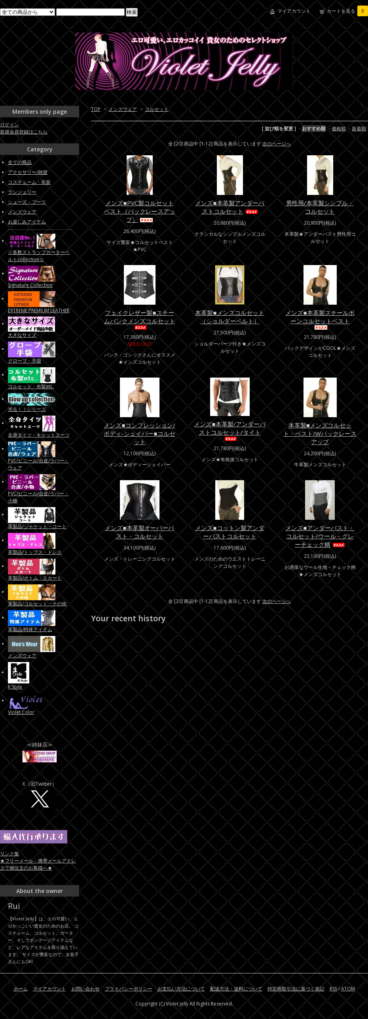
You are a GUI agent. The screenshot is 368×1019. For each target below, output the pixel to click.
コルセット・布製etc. (31, 386)
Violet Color (21, 712)
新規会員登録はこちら (23, 131)
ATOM (348, 988)
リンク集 (9, 853)
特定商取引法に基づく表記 (295, 988)
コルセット (157, 109)
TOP (96, 109)
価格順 (339, 128)
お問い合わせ (85, 988)
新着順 (359, 128)
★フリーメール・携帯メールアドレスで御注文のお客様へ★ (38, 864)
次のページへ (276, 143)
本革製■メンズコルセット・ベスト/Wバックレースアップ (320, 433)
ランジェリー (22, 192)
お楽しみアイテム (27, 221)
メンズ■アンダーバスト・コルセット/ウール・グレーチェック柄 (319, 536)
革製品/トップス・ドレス (35, 552)
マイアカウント (294, 11)
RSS (333, 988)
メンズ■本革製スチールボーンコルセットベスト (319, 319)
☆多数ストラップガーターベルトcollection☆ (39, 256)
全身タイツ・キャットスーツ (39, 434)
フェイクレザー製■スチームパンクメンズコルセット (139, 319)
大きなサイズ (22, 335)
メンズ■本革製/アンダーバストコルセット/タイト (229, 430)
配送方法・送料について (236, 988)
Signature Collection (30, 285)
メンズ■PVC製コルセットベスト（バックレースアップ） (139, 211)
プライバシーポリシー (128, 988)
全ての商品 (20, 162)
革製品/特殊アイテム (30, 629)
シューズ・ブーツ (27, 201)
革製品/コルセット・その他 (37, 603)
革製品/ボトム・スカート (35, 577)
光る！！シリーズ (27, 409)
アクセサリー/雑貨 (27, 172)
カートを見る (347, 11)
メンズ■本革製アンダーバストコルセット (229, 207)
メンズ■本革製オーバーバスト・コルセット (139, 532)
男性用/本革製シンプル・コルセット (320, 207)
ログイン (9, 124)
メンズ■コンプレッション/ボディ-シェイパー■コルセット (139, 433)
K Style (15, 686)
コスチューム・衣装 (29, 182)
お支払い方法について (181, 988)
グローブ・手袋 (24, 360)
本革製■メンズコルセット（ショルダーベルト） (229, 317)
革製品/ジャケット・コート (37, 526)
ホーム (20, 988)
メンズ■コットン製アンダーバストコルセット (229, 532)
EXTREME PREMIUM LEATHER (39, 310)
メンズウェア (122, 109)
